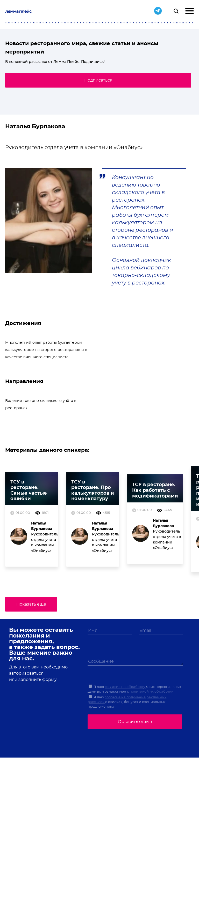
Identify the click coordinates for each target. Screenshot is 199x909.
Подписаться (98, 80)
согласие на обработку (125, 687)
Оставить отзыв (135, 722)
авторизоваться (26, 673)
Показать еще (31, 604)
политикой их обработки (152, 691)
